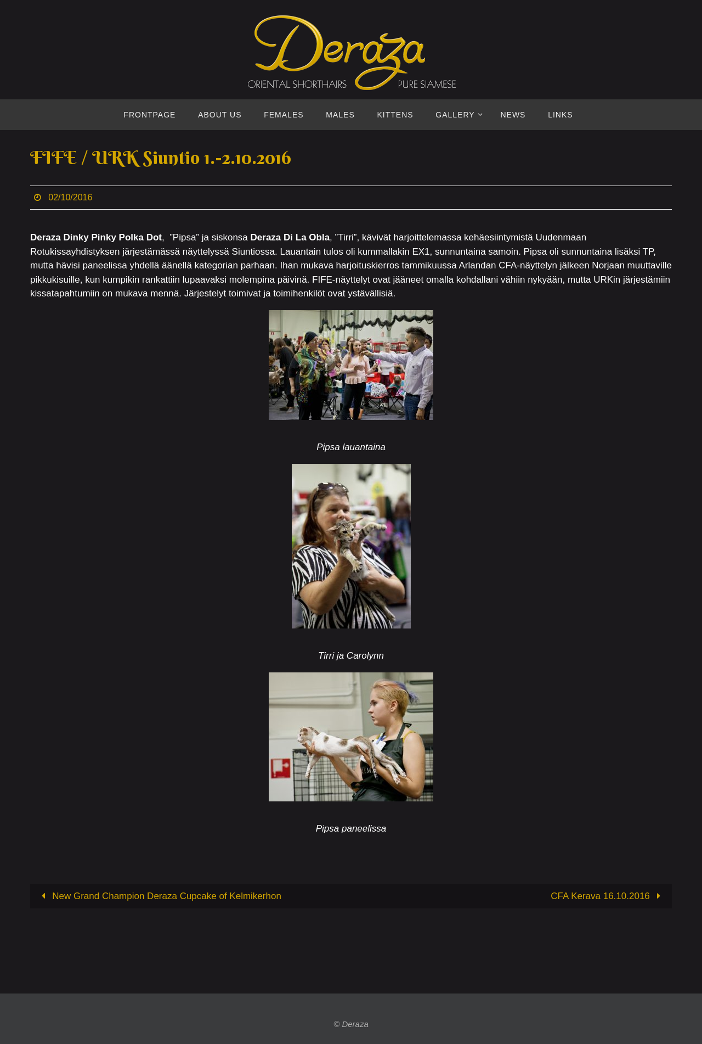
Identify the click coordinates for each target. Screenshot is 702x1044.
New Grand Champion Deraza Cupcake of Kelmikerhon (159, 896)
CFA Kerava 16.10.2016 (608, 896)
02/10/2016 (70, 197)
